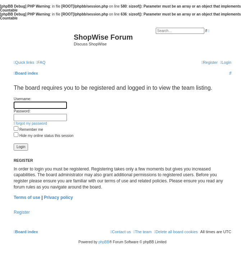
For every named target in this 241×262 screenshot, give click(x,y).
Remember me (28, 130)
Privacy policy (58, 197)
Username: (22, 99)
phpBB (104, 242)
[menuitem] (40, 62)
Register (22, 212)
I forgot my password (30, 123)
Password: (22, 111)
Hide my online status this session (43, 136)
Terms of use (27, 197)
